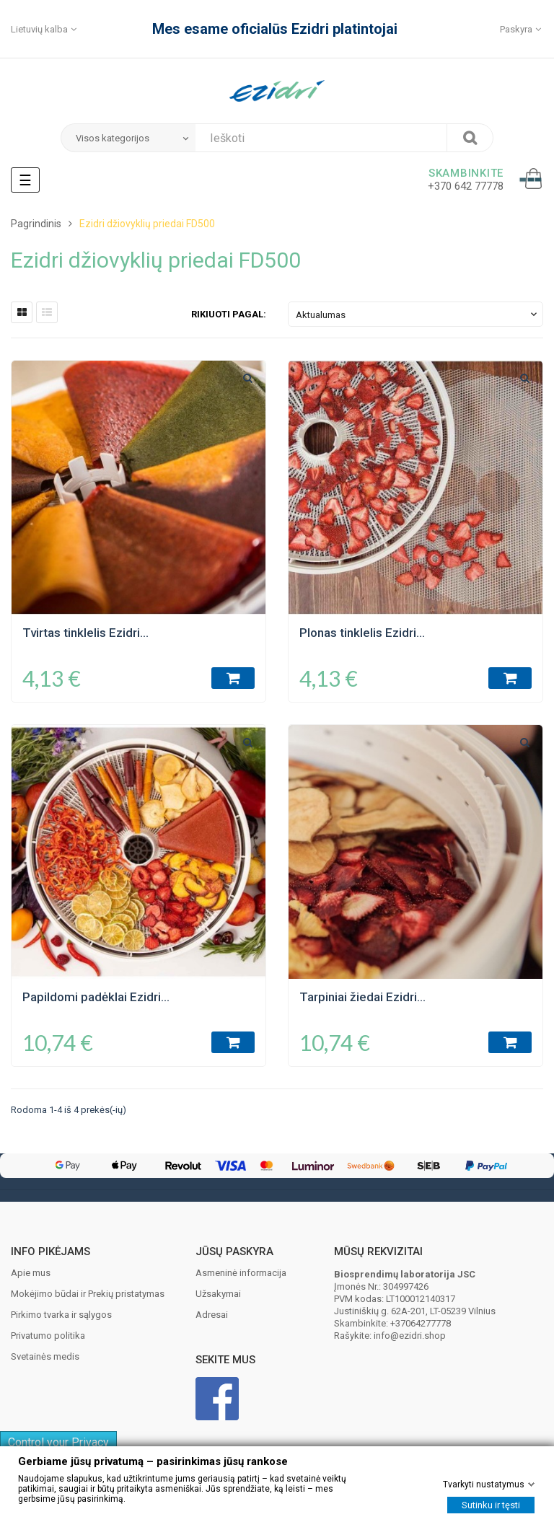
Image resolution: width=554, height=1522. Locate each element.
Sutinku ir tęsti (491, 1505)
